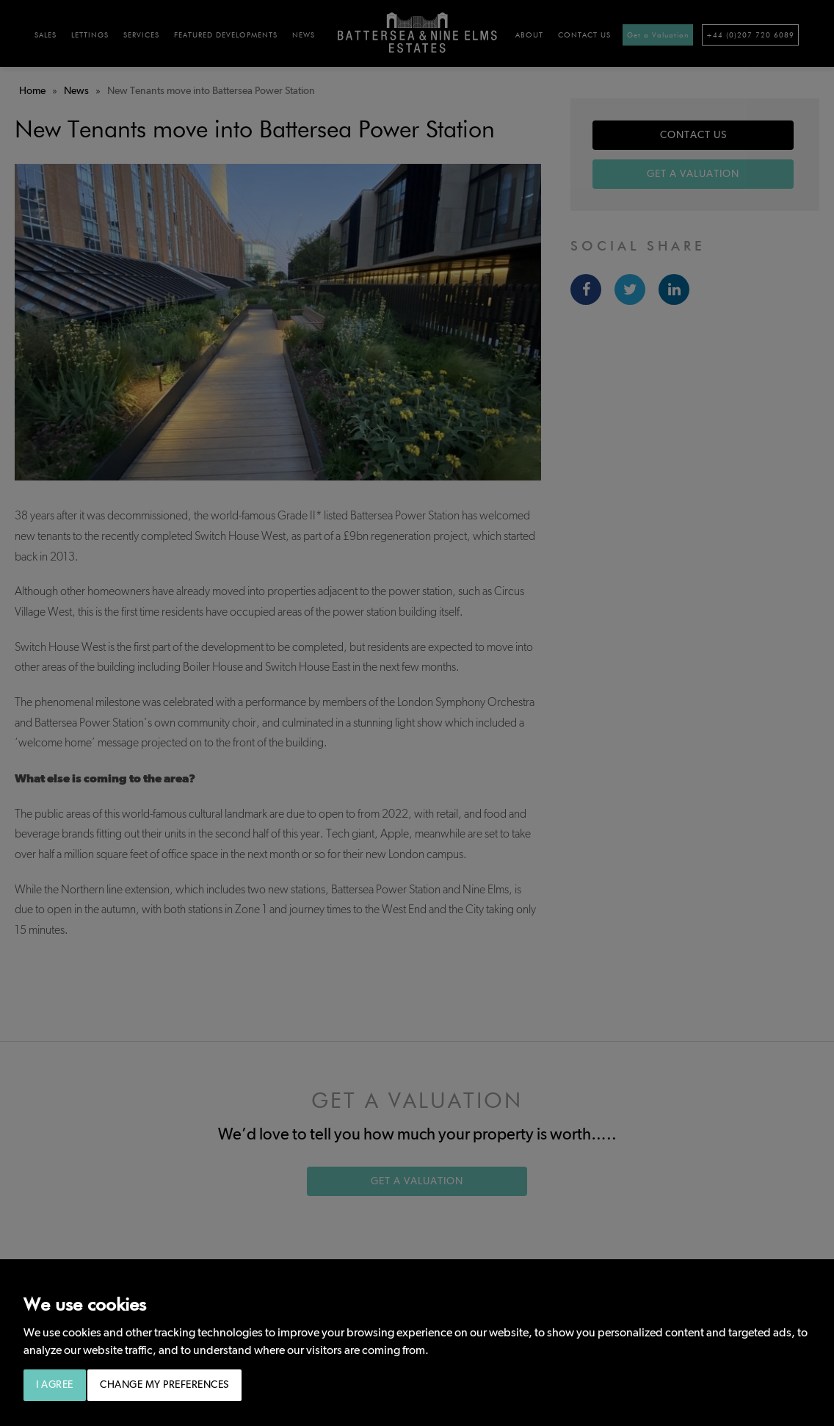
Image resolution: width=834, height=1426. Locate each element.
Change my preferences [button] (164, 1385)
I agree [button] (54, 1385)
